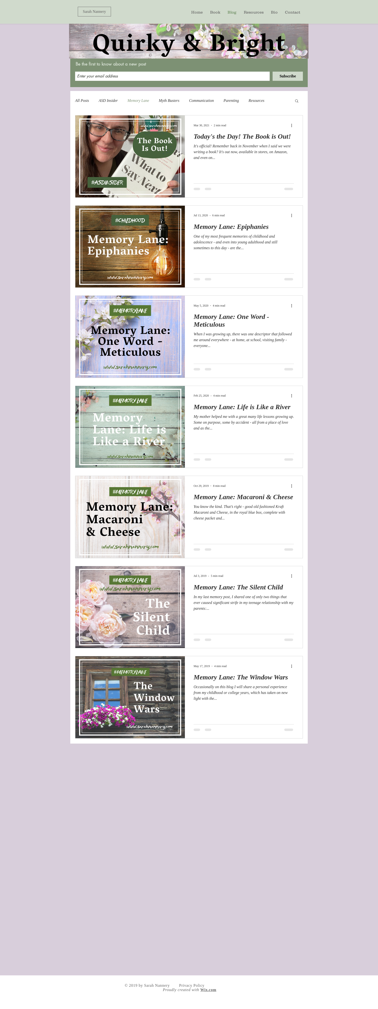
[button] (296, 101)
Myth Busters (169, 100)
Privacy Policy (192, 985)
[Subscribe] (288, 76)
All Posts (82, 100)
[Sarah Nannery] (94, 11)
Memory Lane (138, 100)
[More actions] (293, 125)
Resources (256, 100)
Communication (201, 100)
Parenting (231, 100)
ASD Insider (108, 100)
